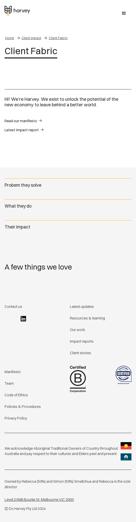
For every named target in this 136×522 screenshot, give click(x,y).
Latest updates (82, 306)
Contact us (13, 306)
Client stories (80, 353)
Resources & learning (87, 318)
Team (9, 383)
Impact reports (82, 341)
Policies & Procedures (23, 406)
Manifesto (13, 372)
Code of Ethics (16, 395)
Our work (77, 330)
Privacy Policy (16, 418)
